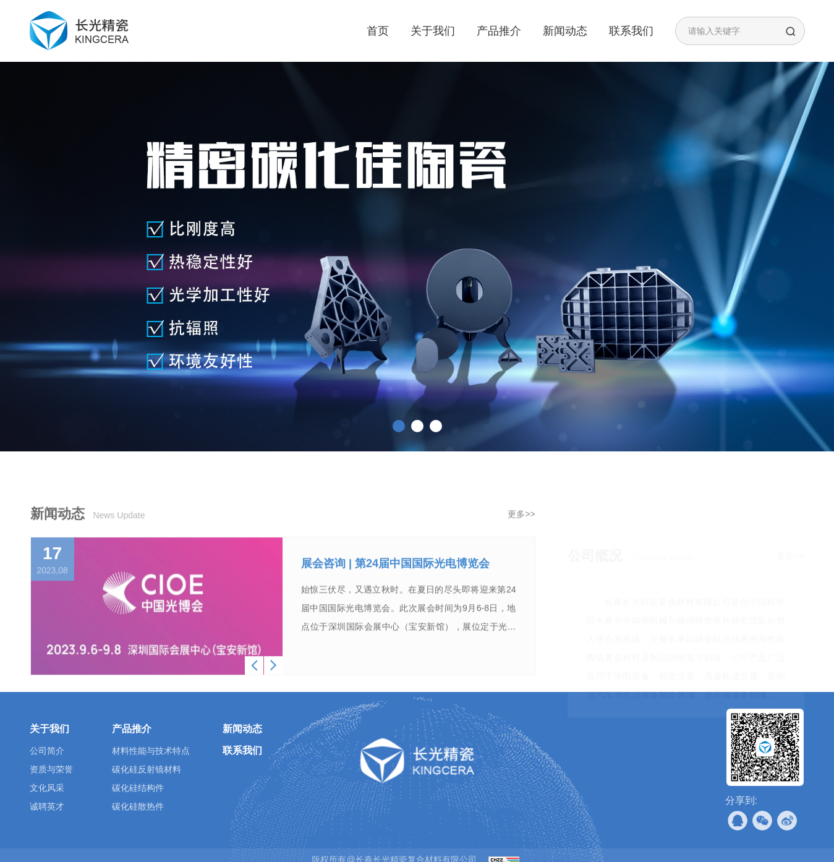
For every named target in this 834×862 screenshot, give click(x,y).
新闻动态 (565, 31)
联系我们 (631, 31)
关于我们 (433, 31)
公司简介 (47, 751)
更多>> (521, 550)
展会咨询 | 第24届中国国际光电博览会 (395, 600)
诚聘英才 (47, 806)
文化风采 (47, 788)
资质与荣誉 (51, 769)
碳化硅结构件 (138, 788)
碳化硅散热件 (138, 806)
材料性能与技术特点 (151, 751)
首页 (378, 31)
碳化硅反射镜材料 (146, 769)
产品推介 (499, 31)
